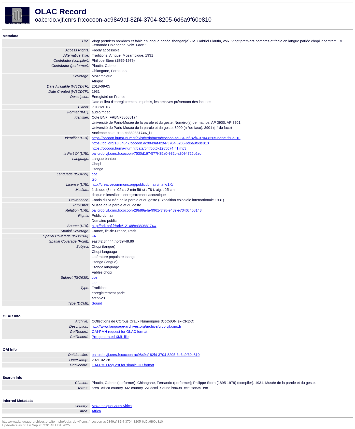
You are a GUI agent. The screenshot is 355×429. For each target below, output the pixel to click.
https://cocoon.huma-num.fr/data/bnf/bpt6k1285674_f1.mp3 (139, 148)
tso (94, 179)
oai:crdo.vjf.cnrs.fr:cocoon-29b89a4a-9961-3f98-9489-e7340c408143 (146, 210)
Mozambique (102, 406)
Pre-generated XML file (110, 337)
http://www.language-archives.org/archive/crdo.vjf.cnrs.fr (136, 326)
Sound (97, 303)
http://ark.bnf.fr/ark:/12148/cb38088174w (124, 226)
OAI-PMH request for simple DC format (123, 365)
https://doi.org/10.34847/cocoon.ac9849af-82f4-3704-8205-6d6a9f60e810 (150, 143)
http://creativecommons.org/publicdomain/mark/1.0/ (132, 184)
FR (94, 236)
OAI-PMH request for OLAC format (119, 332)
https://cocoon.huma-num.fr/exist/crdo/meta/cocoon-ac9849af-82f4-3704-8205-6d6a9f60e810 (166, 138)
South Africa (122, 406)
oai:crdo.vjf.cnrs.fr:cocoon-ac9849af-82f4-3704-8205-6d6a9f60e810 (145, 355)
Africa (96, 411)
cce (94, 174)
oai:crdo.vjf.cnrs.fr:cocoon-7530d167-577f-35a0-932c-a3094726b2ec (146, 153)
